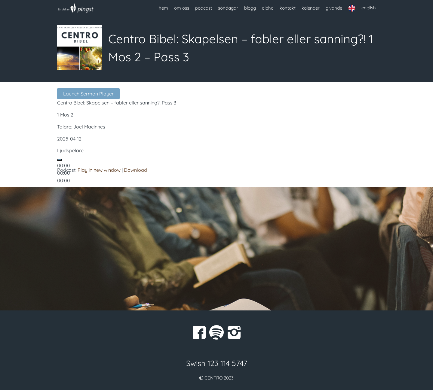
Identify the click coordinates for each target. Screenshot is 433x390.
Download (135, 170)
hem (163, 8)
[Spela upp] (59, 160)
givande (334, 8)
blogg (250, 8)
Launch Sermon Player (88, 94)
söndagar (228, 8)
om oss (181, 8)
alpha (268, 8)
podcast (203, 8)
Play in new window (99, 170)
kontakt (288, 8)
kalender (311, 8)
